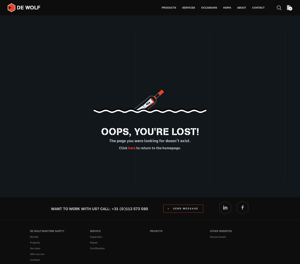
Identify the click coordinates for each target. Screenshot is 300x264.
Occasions (209, 7)
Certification (97, 248)
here (131, 147)
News (227, 7)
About (241, 7)
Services (188, 7)
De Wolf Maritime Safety (47, 231)
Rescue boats (218, 236)
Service (95, 231)
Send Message (185, 208)
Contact (258, 7)
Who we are (37, 254)
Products (169, 7)
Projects (35, 242)
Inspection (96, 236)
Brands (34, 236)
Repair (94, 242)
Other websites (221, 231)
